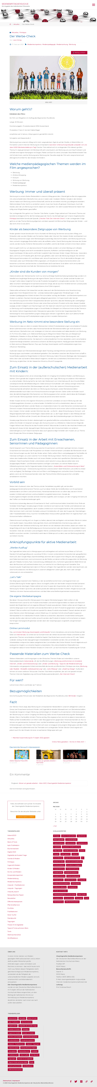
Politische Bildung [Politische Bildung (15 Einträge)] (60, 887)
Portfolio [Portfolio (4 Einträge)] (34, 1051)
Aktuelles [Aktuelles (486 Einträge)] (22, 1018)
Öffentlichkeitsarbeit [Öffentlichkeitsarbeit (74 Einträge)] (72, 901)
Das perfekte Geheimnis (71, 761)
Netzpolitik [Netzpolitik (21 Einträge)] (81, 880)
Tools (9, 931)
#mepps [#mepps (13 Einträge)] (56, 836)
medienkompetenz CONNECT (25, 816)
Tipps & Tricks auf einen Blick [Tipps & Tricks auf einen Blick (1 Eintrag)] (18, 1062)
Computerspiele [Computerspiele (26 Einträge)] (71, 839)
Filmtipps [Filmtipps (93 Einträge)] (26, 1029)
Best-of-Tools (12, 842)
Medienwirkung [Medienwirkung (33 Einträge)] (70, 880)
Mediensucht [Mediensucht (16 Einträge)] (58, 880)
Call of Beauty (52, 669)
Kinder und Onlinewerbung (27, 664)
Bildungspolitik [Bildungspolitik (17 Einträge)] (58, 839)
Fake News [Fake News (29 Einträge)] (57, 850)
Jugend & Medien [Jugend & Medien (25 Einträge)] (14, 1033)
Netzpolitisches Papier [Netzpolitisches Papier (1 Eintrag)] (28, 1047)
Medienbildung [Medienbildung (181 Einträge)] (59, 869)
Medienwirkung (62, 44)
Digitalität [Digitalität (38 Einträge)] (57, 847)
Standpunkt (11, 918)
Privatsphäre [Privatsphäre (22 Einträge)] (72, 887)
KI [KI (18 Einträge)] (82, 858)
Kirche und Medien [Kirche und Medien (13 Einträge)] (15, 1036)
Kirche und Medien (14, 872)
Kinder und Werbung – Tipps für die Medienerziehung (62, 664)
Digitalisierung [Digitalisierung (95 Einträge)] (82, 843)
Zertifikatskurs (12, 938)
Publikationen (12, 911)
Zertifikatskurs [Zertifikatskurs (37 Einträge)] (27, 1066)
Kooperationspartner (15, 875)
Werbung (72, 44)
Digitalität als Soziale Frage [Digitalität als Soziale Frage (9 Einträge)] (28, 1025)
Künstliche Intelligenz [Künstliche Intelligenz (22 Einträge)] (74, 865)
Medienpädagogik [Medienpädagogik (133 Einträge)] (73, 876)
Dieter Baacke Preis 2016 (18, 761)
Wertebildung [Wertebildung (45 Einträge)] (58, 901)
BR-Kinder (72, 696)
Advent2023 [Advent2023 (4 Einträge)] (13, 1018)
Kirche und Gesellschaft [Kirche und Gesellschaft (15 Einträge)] (74, 861)
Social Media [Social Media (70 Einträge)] (69, 898)
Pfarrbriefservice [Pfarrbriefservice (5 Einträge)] (24, 1051)
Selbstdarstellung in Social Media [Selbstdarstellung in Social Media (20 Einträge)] (64, 894)
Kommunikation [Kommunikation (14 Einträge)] (59, 865)
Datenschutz (7, 1080)
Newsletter (11, 898)
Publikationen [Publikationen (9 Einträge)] (13, 1055)
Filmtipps (22, 32)
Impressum (16, 1080)
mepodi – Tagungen (14, 888)
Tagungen (11, 921)
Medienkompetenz (34, 44)
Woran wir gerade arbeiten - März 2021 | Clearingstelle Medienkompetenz (45, 783)
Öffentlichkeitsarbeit (14, 901)
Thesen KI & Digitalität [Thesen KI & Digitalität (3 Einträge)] (25, 1058)
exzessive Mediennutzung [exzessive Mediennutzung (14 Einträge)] (71, 847)
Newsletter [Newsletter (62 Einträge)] (12, 1051)
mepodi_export (13, 892)
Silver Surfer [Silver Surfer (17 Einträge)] (82, 894)
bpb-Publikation (13, 845)
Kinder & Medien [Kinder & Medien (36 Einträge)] (28, 1033)
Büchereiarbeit (13, 849)
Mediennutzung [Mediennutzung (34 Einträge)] (59, 876)
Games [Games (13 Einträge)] (82, 850)
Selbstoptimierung (35, 669)
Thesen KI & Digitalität (15, 925)
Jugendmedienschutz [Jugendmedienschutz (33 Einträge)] (72, 858)
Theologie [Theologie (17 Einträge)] (79, 898)
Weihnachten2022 (14, 935)
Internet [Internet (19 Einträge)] (75, 854)
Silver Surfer (11, 915)
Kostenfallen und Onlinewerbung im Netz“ (69, 466)
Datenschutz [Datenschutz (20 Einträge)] (70, 843)
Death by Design (69, 669)
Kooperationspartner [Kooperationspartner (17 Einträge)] (30, 1036)
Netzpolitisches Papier (15, 895)
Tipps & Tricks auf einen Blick (17, 928)
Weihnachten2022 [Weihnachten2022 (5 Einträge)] (15, 1066)
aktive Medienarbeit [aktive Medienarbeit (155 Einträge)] (68, 836)
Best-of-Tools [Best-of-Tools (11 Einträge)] (32, 1018)
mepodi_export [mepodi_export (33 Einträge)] (13, 1047)
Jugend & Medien (13, 865)
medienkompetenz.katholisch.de (15, 3)
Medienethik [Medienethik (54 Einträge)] (58, 872)
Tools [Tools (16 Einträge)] (86, 898)
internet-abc (21, 635)
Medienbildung (12, 878)
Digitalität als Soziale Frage (17, 855)
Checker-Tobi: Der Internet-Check (51, 218)
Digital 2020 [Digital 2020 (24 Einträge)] (13, 1025)
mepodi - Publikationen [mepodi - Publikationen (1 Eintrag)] (16, 1044)
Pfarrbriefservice (13, 905)
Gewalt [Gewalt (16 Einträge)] (56, 854)
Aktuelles (16, 24)
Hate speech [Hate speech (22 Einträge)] (65, 854)
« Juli (54, 826)
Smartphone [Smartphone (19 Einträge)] (58, 898)
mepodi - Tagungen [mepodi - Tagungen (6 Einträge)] (33, 1044)
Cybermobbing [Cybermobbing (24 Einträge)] (59, 843)
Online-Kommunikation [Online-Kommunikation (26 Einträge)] (61, 883)
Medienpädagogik (49, 44)
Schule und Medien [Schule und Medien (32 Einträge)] (60, 891)
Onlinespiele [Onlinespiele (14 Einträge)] (76, 883)
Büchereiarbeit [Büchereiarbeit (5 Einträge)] (26, 1022)
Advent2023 (11, 835)
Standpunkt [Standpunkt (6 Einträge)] (34, 1055)
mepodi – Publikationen (16, 885)
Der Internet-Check (67, 674)
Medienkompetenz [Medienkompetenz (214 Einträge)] (71, 872)
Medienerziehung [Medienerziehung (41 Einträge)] (72, 869)
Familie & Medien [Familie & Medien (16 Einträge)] (14, 1029)
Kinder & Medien (13, 868)
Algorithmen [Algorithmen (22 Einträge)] (82, 836)
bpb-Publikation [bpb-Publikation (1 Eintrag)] (14, 1022)
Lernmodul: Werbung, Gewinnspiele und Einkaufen (31, 632)
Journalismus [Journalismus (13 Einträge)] (58, 858)
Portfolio (10, 908)
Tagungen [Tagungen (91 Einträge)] (12, 1058)
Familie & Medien (13, 858)
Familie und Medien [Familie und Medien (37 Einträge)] (70, 850)
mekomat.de (28, 661)
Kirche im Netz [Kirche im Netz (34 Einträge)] (59, 861)
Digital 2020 (11, 852)
